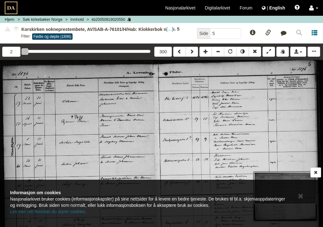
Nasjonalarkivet (180, 7)
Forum (246, 7)
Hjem (9, 19)
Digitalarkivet (217, 7)
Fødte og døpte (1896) (52, 36)
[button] (313, 8)
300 (163, 51)
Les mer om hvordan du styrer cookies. (48, 211)
